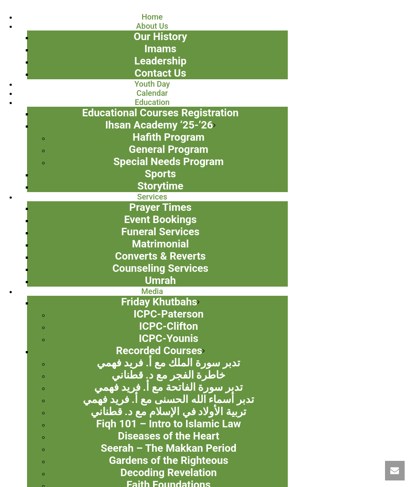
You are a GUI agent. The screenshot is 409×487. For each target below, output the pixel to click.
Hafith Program (168, 137)
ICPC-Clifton (168, 326)
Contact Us (160, 73)
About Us (152, 25)
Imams (160, 49)
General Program (168, 149)
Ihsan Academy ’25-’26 (159, 125)
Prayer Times (160, 207)
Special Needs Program (168, 162)
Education (152, 102)
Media (152, 291)
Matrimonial (160, 244)
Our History (160, 36)
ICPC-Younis (168, 338)
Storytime (160, 186)
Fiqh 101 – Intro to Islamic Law (168, 424)
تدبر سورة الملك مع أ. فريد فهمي (168, 363)
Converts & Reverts (160, 256)
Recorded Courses (159, 351)
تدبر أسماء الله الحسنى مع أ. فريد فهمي (169, 399)
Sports (160, 174)
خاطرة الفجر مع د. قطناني (169, 375)
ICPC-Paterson (168, 314)
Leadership (160, 61)
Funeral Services (160, 232)
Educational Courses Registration (160, 113)
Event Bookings (160, 219)
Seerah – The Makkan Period (168, 448)
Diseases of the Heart (168, 436)
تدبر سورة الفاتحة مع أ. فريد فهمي (168, 387)
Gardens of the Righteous (168, 460)
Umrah (160, 280)
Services (152, 196)
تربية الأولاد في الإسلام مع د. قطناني (169, 412)
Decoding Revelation (168, 473)
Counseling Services (160, 268)
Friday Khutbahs (159, 302)
